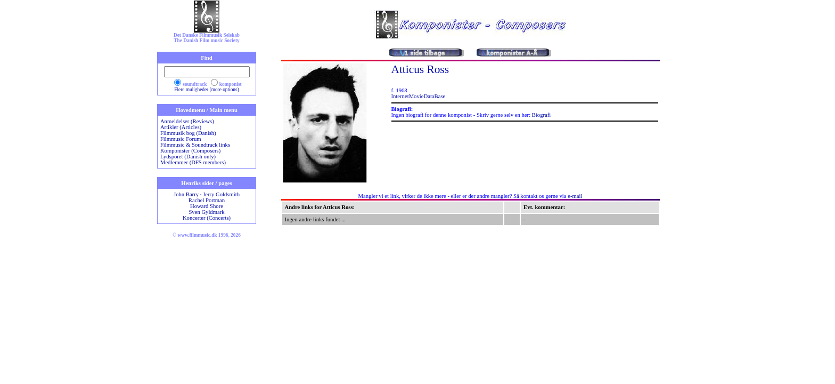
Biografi (541, 115)
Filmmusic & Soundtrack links (195, 145)
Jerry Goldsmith (221, 194)
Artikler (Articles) (180, 127)
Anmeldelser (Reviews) (187, 121)
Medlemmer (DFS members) (193, 162)
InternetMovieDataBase (418, 96)
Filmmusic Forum (180, 139)
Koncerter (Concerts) (207, 218)
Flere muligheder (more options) (206, 89)
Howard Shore (206, 206)
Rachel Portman (207, 200)
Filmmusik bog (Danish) (188, 133)
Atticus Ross (420, 69)
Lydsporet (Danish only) (188, 156)
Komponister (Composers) (190, 151)
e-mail (575, 196)
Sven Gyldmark (206, 212)
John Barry (186, 194)
